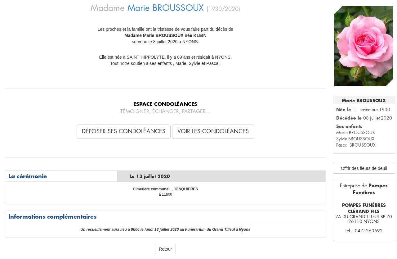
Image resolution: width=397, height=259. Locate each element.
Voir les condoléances (213, 131)
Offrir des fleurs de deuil (364, 168)
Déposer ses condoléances (123, 131)
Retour (165, 249)
